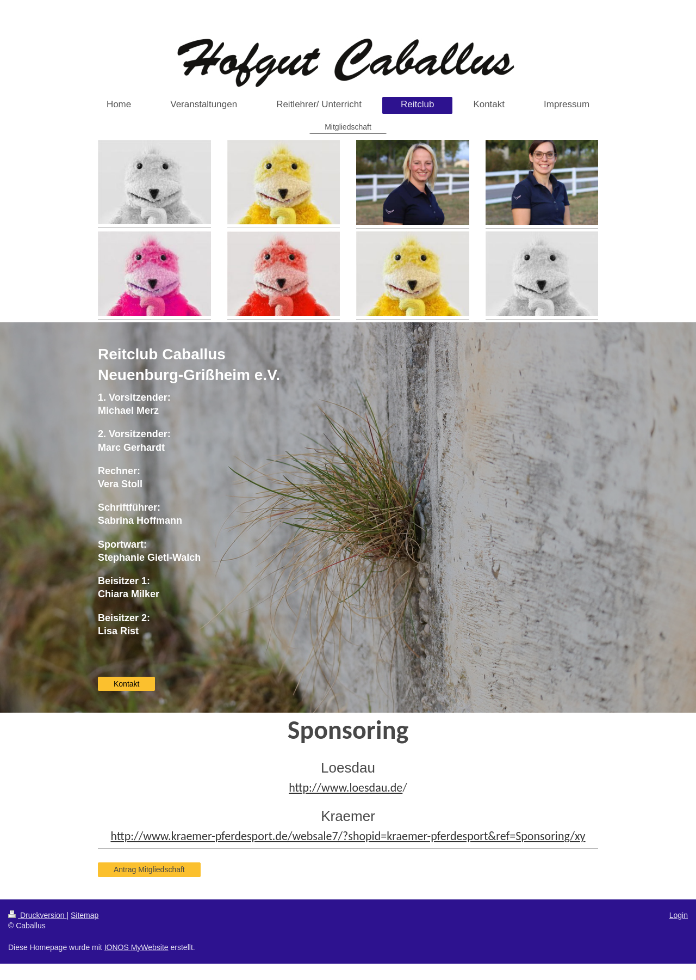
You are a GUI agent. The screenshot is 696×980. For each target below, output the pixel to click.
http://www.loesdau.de (345, 787)
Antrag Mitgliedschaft (149, 869)
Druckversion (37, 915)
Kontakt (126, 683)
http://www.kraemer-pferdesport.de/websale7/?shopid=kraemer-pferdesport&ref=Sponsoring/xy (347, 836)
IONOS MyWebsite (136, 947)
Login (678, 915)
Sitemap (84, 915)
